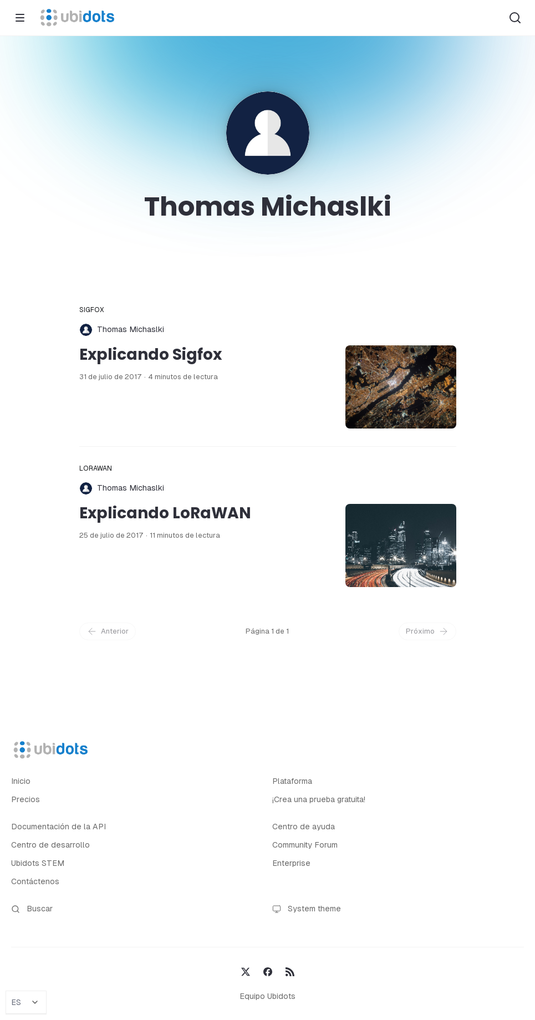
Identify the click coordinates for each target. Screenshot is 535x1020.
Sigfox (92, 310)
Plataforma (292, 781)
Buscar (32, 909)
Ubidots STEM (37, 863)
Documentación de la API (58, 826)
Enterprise (291, 863)
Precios (25, 799)
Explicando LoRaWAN (165, 513)
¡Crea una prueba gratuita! (318, 799)
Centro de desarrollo (50, 844)
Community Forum (305, 844)
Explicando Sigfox (150, 354)
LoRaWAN (96, 468)
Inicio (20, 781)
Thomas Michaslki (130, 329)
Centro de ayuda (303, 826)
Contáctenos (35, 881)
